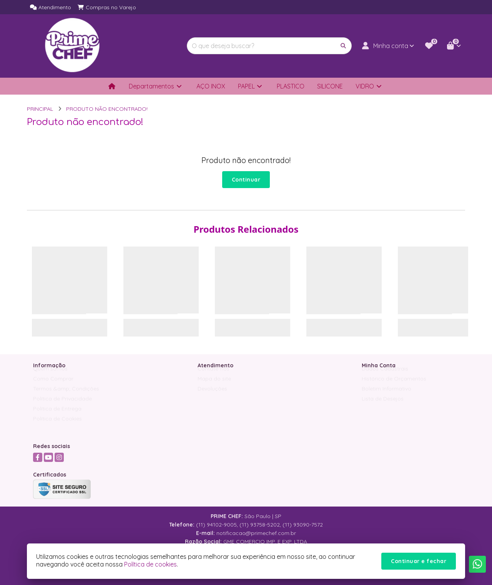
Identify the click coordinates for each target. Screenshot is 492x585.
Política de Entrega (57, 415)
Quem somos (50, 375)
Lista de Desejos (383, 405)
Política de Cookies (57, 425)
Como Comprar (53, 385)
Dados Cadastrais (385, 375)
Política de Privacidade (62, 405)
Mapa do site (214, 385)
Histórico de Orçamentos (394, 385)
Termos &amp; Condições (66, 395)
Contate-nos (213, 375)
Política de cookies (150, 564)
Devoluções (212, 395)
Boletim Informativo (386, 395)
